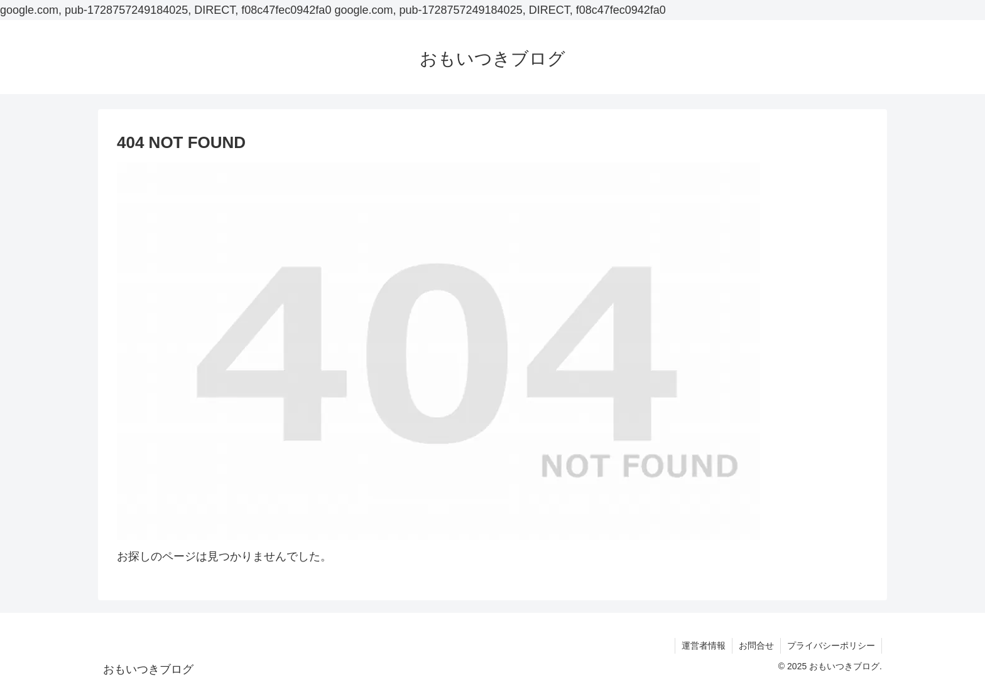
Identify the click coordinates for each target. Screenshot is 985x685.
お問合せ (756, 645)
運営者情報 (704, 645)
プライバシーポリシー (831, 645)
